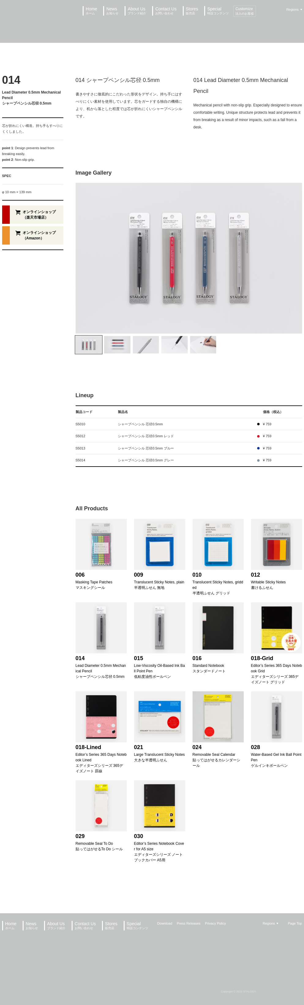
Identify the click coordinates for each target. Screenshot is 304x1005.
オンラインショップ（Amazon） (39, 235)
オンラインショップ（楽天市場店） (39, 215)
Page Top (295, 923)
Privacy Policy (215, 923)
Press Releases (189, 923)
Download (164, 923)
